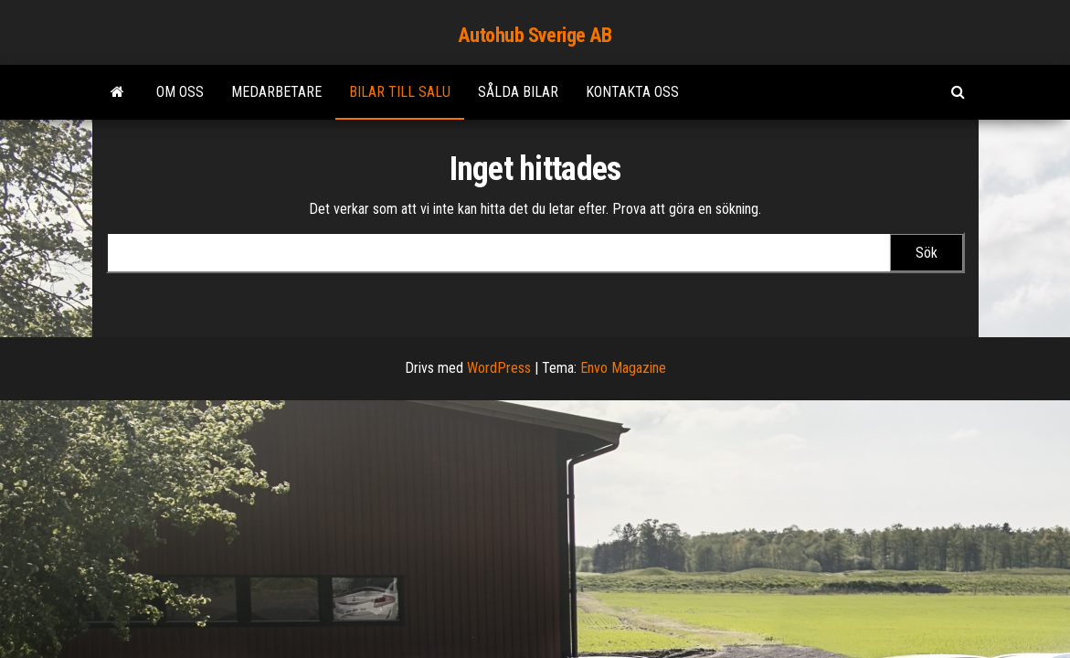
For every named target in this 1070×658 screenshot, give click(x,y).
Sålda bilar (518, 92)
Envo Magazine (623, 368)
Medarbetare (276, 92)
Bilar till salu (399, 92)
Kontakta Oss (632, 92)
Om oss (180, 92)
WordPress (499, 368)
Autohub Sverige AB (534, 35)
